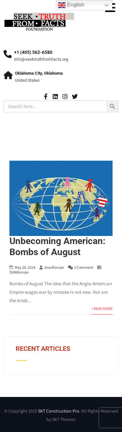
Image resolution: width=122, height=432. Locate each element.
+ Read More (102, 308)
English (71, 5)
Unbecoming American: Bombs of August (57, 246)
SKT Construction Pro (58, 411)
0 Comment (84, 267)
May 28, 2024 (25, 267)
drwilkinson (54, 267)
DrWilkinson (19, 272)
